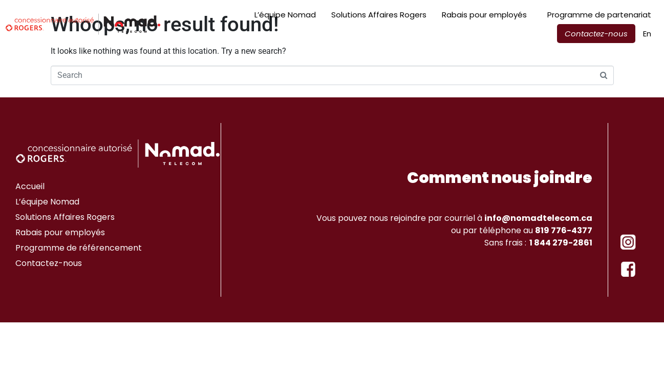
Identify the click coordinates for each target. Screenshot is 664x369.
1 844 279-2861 (559, 243)
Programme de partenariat (599, 14)
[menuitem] (647, 33)
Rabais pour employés (484, 14)
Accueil (30, 186)
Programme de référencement (78, 248)
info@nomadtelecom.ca (538, 218)
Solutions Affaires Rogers (378, 14)
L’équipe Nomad (285, 14)
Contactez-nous (596, 33)
